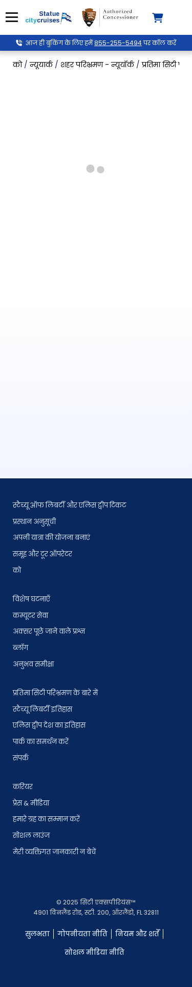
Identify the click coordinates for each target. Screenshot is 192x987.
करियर (23, 787)
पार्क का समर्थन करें (41, 742)
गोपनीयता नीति (82, 934)
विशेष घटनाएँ (31, 599)
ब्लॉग (20, 648)
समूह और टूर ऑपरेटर (42, 554)
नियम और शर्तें (137, 934)
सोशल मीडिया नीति (94, 952)
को (17, 570)
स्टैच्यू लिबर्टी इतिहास (42, 709)
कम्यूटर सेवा (30, 615)
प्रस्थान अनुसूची (34, 522)
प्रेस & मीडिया (31, 803)
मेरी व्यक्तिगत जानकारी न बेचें (54, 852)
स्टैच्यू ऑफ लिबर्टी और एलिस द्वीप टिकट (69, 505)
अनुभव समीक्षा (33, 664)
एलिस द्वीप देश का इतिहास (49, 725)
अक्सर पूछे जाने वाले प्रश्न (49, 631)
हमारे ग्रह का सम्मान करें (46, 819)
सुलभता (37, 934)
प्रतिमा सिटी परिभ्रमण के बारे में (55, 693)
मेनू (10, 17)
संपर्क (21, 758)
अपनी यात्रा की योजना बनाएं (51, 537)
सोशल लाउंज (31, 835)
